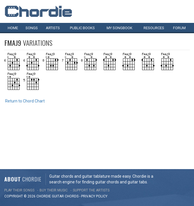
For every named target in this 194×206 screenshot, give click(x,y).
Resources (154, 28)
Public (82, 28)
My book (119, 28)
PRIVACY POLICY (94, 148)
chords (72, 148)
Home (13, 28)
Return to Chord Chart (25, 101)
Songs (32, 28)
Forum (179, 28)
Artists (53, 28)
